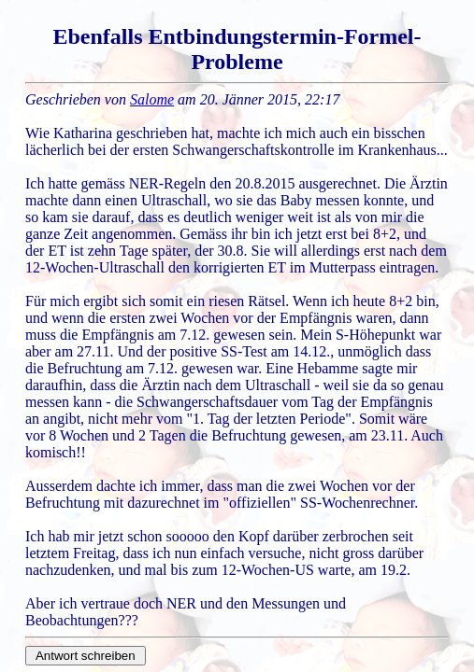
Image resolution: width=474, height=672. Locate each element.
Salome (152, 99)
